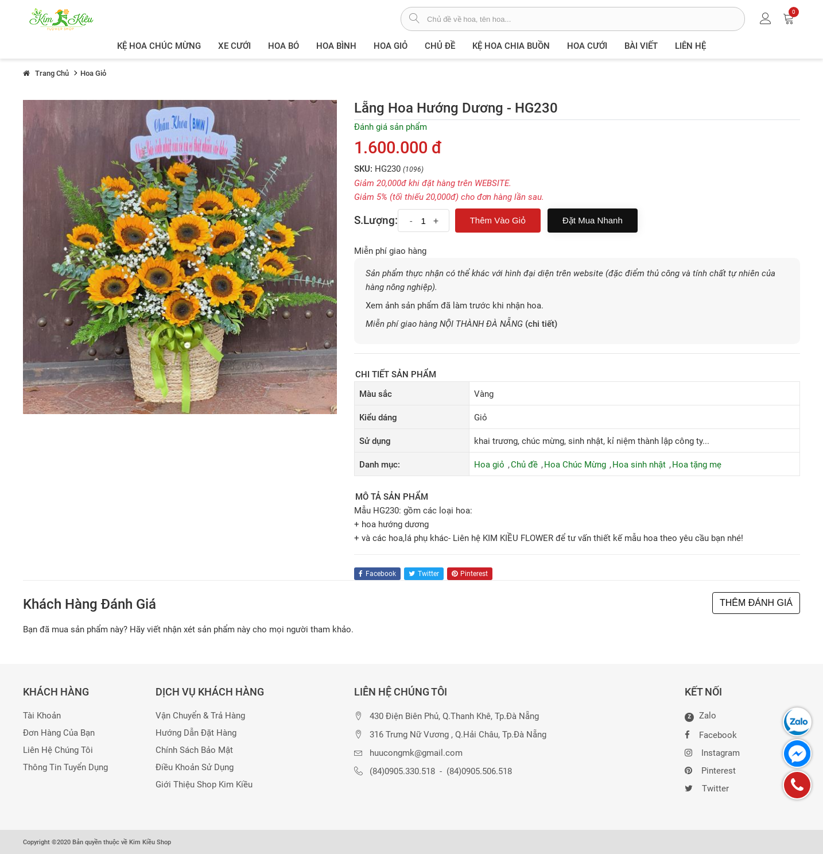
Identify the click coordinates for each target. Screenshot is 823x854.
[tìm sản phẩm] (414, 19)
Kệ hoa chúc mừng (159, 46)
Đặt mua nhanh (592, 220)
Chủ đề (440, 46)
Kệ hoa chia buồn (511, 46)
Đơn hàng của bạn (59, 733)
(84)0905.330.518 (402, 771)
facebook (377, 574)
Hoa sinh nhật (639, 464)
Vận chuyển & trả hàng (200, 716)
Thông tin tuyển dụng (65, 767)
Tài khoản (42, 716)
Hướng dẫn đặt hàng (196, 733)
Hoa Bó (283, 46)
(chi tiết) (541, 324)
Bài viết (641, 46)
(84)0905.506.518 (479, 771)
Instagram (712, 751)
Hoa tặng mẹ (696, 464)
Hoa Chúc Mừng (575, 464)
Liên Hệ (690, 46)
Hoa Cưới (587, 46)
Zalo (700, 716)
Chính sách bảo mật (194, 750)
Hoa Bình (336, 46)
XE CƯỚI (234, 46)
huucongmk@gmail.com (416, 753)
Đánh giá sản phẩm (390, 127)
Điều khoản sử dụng (195, 767)
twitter (424, 574)
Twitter (707, 787)
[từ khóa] (585, 18)
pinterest (470, 574)
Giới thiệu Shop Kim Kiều (204, 784)
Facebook (711, 734)
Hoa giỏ (390, 46)
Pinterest (710, 769)
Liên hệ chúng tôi (58, 750)
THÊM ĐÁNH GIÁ (756, 603)
